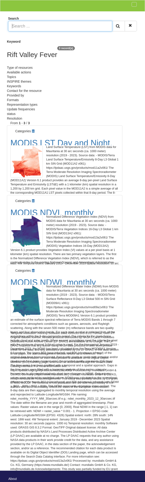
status (11, 114)
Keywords (14, 86)
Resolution (14, 118)
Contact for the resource (24, 91)
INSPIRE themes (19, 81)
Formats (13, 100)
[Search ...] (60, 26)
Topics (11, 77)
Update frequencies (21, 109)
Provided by (15, 95)
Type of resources (20, 67)
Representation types (22, 104)
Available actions (19, 72)
